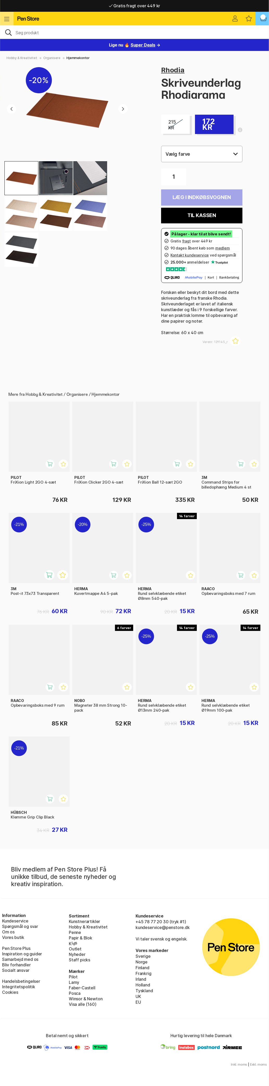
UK (138, 996)
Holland (143, 985)
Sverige (143, 956)
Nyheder (77, 954)
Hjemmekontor (78, 58)
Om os (8, 931)
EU (138, 1002)
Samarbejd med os (20, 959)
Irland (141, 979)
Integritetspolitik (18, 986)
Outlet (75, 948)
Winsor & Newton (85, 998)
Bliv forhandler (16, 964)
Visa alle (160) (82, 1004)
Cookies (10, 992)
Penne (75, 932)
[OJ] (134, 32)
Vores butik (13, 937)
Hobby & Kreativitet (22, 58)
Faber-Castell (82, 987)
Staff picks (79, 959)
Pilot (73, 976)
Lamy (74, 982)
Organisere (51, 58)
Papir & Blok (80, 937)
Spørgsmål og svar (20, 926)
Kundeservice (15, 921)
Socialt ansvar (15, 970)
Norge (142, 962)
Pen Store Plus (16, 948)
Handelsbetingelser (21, 981)
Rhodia (173, 70)
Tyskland (144, 990)
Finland (142, 967)
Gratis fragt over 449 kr (134, 5)
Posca (75, 993)
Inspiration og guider (22, 953)
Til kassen (201, 215)
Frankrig (143, 973)
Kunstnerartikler (84, 921)
